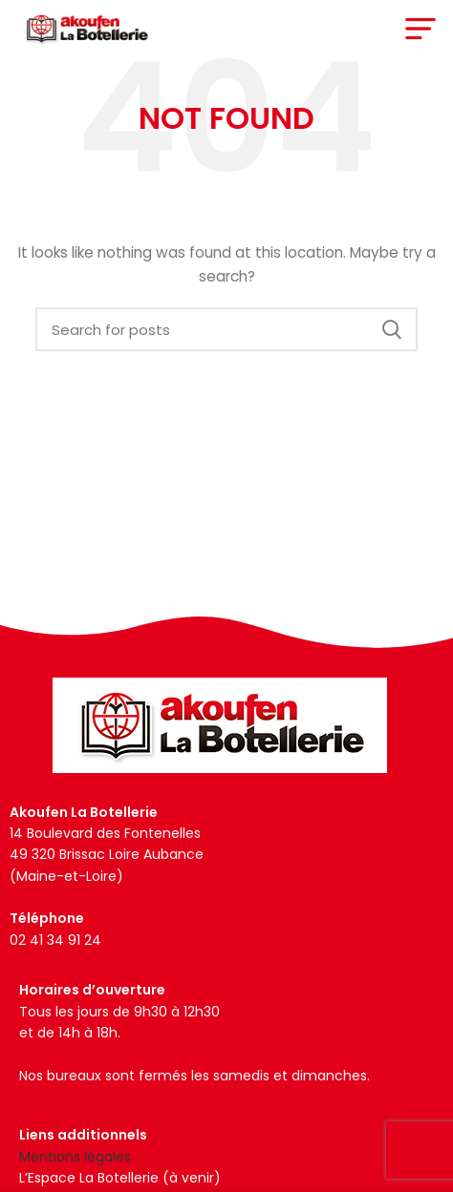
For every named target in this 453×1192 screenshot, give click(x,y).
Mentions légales (75, 1156)
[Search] (226, 329)
